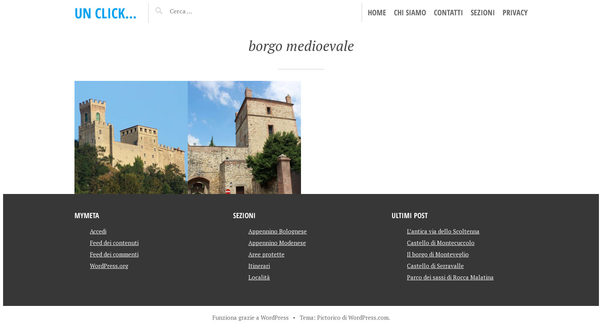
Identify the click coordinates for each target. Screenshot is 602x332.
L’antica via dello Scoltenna (443, 231)
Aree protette (266, 254)
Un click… (105, 13)
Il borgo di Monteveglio (438, 254)
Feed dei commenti (114, 254)
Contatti (448, 12)
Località (259, 277)
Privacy (515, 12)
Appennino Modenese (277, 243)
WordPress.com (368, 317)
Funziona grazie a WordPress (250, 317)
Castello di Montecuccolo (441, 243)
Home (377, 12)
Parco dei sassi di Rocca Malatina (450, 277)
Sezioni (483, 12)
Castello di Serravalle (435, 266)
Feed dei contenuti (114, 243)
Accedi (98, 231)
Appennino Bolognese (277, 231)
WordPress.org (109, 266)
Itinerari (259, 266)
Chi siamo (410, 12)
